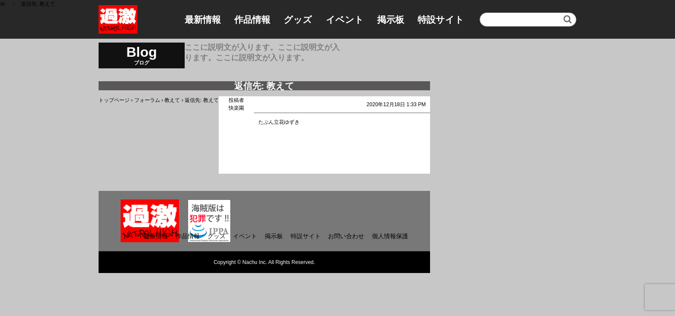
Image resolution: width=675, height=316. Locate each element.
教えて (172, 100)
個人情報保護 (390, 236)
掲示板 (390, 20)
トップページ (114, 100)
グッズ (298, 20)
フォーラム (147, 100)
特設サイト (441, 20)
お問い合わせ (346, 236)
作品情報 (252, 20)
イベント (345, 20)
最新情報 (203, 20)
